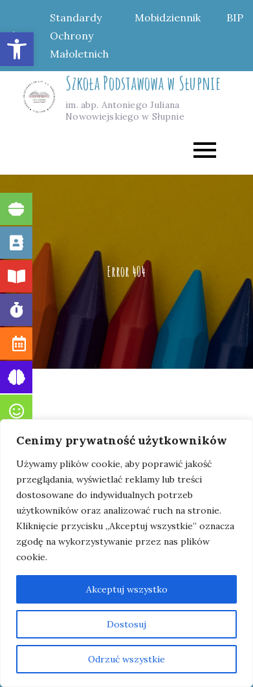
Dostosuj (126, 624)
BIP (234, 17)
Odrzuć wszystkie (126, 659)
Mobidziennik (168, 17)
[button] (17, 49)
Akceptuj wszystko (127, 589)
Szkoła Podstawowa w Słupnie (143, 83)
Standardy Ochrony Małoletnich (79, 35)
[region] (126, 553)
